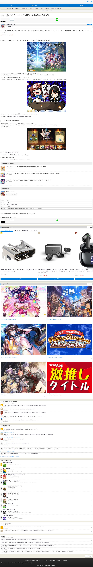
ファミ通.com (58, 560)
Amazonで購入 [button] (19, 278)
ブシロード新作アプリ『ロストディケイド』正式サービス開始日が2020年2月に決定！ (46, 8)
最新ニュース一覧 (25, 8)
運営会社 (38, 560)
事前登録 (42, 10)
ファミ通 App (5, 2)
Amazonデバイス (25, 230)
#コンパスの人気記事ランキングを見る (7, 432)
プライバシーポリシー (44, 560)
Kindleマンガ (17, 230)
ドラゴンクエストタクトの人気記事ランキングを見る (10, 456)
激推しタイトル (49, 10)
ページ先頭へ (89, 556)
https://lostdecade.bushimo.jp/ (22, 154)
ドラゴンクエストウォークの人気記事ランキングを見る (10, 437)
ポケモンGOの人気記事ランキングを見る (8, 451)
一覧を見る (90, 227)
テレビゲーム (34, 230)
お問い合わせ (28, 560)
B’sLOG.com (64, 560)
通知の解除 (52, 560)
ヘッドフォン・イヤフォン (7, 230)
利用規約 (33, 560)
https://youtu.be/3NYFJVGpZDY (12, 152)
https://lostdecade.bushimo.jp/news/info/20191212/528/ (19, 116)
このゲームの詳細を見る (12, 194)
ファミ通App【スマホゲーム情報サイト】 (12, 8)
